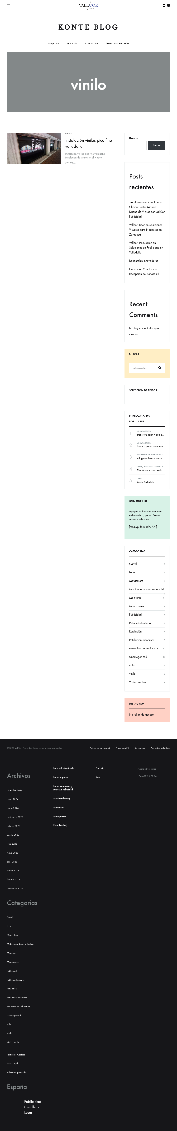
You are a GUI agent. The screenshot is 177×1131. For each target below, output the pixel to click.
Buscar (134, 138)
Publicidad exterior (140, 623)
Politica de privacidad (17, 1072)
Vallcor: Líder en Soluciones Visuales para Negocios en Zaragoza (145, 229)
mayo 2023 (12, 852)
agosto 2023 (13, 834)
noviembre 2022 (15, 888)
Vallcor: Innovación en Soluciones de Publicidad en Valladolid (146, 247)
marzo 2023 (13, 870)
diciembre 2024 (14, 790)
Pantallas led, (60, 825)
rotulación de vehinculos (149, 455)
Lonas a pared (60, 777)
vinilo (69, 133)
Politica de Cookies (16, 1054)
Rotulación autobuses (141, 640)
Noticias (72, 43)
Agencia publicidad (117, 43)
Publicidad (135, 614)
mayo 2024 (12, 799)
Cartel (139, 467)
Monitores (135, 598)
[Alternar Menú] (8, 5)
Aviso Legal (12, 1063)
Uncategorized (144, 431)
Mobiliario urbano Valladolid (157, 467)
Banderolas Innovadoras (143, 261)
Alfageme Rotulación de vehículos (155, 458)
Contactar (91, 43)
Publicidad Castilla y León (32, 1107)
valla (132, 665)
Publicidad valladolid (160, 747)
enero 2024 (13, 808)
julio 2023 (12, 843)
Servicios (53, 43)
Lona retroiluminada (63, 768)
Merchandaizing (61, 798)
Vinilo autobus (137, 682)
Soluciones (140, 747)
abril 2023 (12, 861)
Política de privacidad (100, 747)
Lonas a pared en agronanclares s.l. (156, 446)
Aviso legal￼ (122, 747)
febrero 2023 (13, 879)
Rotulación (135, 631)
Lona (132, 572)
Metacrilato (136, 581)
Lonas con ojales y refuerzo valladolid (63, 788)
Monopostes (136, 606)
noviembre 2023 (15, 817)
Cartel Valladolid (145, 482)
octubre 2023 (13, 826)
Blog (97, 777)
